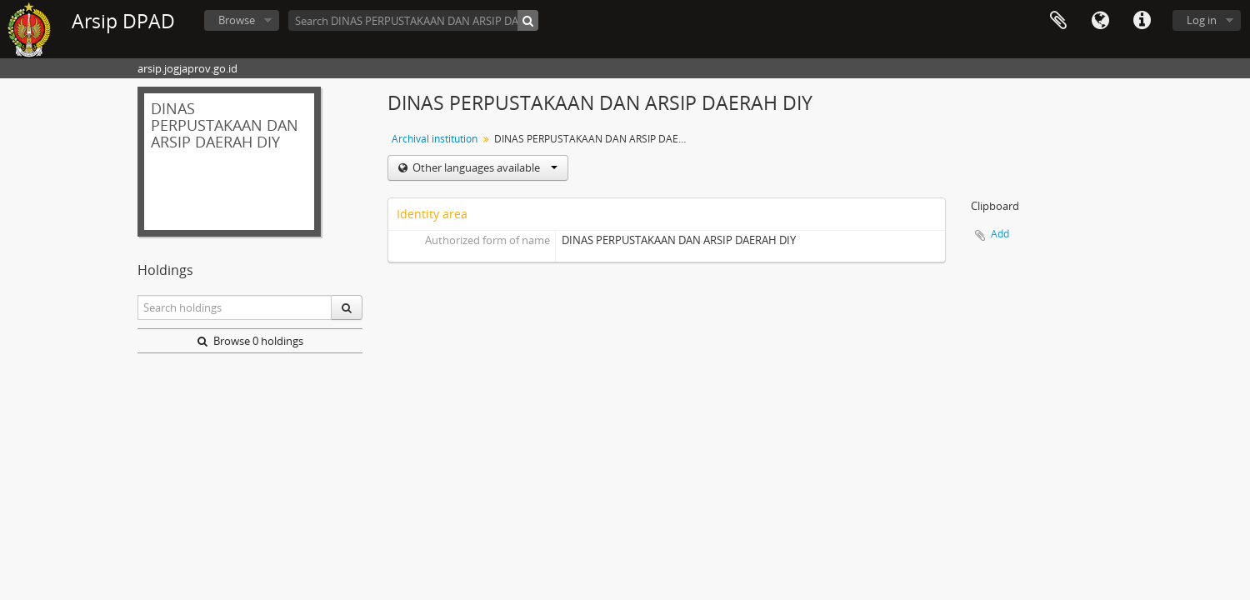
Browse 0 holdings (250, 340)
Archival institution (435, 139)
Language (1100, 21)
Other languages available (484, 167)
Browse (236, 20)
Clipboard (1058, 21)
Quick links (1141, 21)
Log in (1202, 20)
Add (1000, 234)
